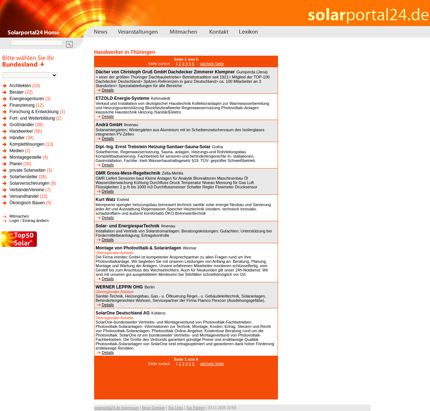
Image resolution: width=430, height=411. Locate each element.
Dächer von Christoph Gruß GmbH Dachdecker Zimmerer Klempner (165, 71)
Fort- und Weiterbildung (32, 118)
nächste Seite (212, 63)
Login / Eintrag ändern (29, 220)
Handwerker (21, 131)
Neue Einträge (153, 408)
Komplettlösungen (26, 144)
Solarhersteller (23, 176)
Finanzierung (21, 105)
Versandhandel (23, 196)
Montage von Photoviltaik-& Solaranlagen (138, 248)
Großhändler (21, 124)
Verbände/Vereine (26, 189)
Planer (15, 163)
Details (105, 90)
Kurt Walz (105, 199)
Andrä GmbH (109, 124)
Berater (16, 92)
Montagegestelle (25, 157)
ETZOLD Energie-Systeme (122, 98)
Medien (16, 150)
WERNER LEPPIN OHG (119, 287)
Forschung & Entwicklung (33, 111)
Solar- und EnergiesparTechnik (127, 225)
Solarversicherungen (29, 183)
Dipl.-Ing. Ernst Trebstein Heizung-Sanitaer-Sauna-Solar (153, 146)
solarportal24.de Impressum (116, 408)
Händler (17, 137)
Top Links (175, 408)
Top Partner (195, 408)
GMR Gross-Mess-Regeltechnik (128, 173)
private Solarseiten (27, 170)
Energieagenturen (26, 98)
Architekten (20, 85)
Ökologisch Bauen (27, 202)
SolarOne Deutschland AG (123, 313)
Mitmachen (19, 216)
